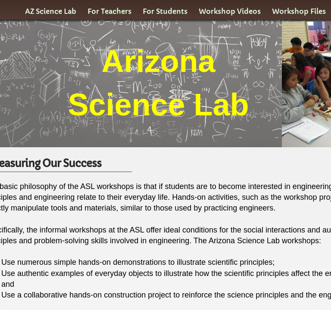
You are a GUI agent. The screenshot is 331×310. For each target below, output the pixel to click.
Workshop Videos (230, 11)
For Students (165, 11)
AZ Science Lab (50, 11)
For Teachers (109, 11)
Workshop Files (299, 11)
